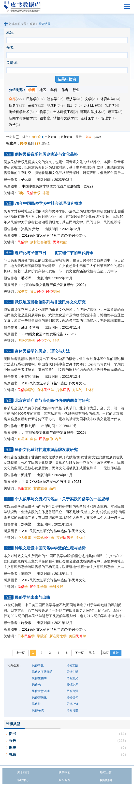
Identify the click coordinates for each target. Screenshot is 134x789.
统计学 (74, 105)
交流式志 (43, 538)
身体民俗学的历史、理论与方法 (42, 351)
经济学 (74, 99)
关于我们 (23, 772)
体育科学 (110, 99)
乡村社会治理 (40, 242)
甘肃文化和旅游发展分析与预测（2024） (53, 482)
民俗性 (36, 704)
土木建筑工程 (65, 112)
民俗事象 (38, 665)
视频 (12, 754)
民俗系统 (38, 710)
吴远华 (26, 180)
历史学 (17, 105)
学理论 (26, 390)
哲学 (14, 125)
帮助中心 (23, 780)
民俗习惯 (72, 710)
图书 (12, 734)
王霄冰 (26, 376)
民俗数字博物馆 (42, 672)
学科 (31, 90)
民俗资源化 (39, 697)
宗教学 (36, 105)
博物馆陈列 (26, 340)
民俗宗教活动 (41, 691)
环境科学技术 (92, 112)
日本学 (26, 636)
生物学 (43, 112)
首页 (32, 24)
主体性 (90, 390)
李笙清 (34, 327)
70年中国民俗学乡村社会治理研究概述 (48, 203)
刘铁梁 (26, 524)
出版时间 (51, 137)
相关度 (36, 137)
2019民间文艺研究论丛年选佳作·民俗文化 (54, 235)
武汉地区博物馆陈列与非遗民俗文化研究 (50, 302)
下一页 (79, 653)
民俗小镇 (72, 704)
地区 (42, 90)
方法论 (77, 390)
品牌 (52, 488)
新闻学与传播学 (23, 118)
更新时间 (67, 137)
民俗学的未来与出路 (32, 597)
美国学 (77, 636)
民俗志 (36, 684)
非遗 (46, 193)
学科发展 (56, 587)
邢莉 (24, 426)
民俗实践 (72, 665)
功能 (60, 242)
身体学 (45, 390)
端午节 (22, 291)
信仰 (46, 439)
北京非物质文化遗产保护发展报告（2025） (55, 432)
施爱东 (26, 623)
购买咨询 (64, 780)
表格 (98, 137)
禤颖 (35, 376)
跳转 (116, 653)
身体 (63, 390)
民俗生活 (72, 672)
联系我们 (64, 772)
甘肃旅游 (40, 488)
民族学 (35, 99)
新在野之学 (58, 636)
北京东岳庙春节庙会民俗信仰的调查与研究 (52, 400)
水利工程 (93, 105)
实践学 (65, 538)
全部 (16, 99)
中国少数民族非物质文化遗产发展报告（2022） (58, 186)
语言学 (115, 112)
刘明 (32, 426)
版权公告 (106, 772)
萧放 (35, 229)
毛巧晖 (26, 278)
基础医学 (90, 118)
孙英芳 (26, 229)
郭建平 (26, 475)
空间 (53, 291)
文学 (91, 99)
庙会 (33, 439)
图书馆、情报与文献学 (59, 118)
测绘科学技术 (21, 112)
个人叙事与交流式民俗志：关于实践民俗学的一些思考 (62, 499)
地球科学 (56, 105)
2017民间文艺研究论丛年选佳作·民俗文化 (54, 580)
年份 (53, 90)
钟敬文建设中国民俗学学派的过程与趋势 (50, 548)
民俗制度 (72, 684)
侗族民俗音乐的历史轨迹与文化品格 (46, 154)
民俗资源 (72, 691)
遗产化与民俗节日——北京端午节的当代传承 (54, 253)
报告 (12, 741)
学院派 (42, 636)
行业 (76, 90)
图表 (12, 748)
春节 (58, 439)
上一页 (20, 653)
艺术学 (111, 105)
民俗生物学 (39, 678)
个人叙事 (24, 538)
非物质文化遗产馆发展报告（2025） (50, 334)
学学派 (38, 587)
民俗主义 (72, 678)
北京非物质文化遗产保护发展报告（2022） (55, 285)
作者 (64, 90)
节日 (37, 291)
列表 (88, 137)
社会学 (55, 99)
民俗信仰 (72, 697)
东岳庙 (22, 439)
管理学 (108, 118)
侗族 (20, 193)
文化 (44, 340)
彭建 (24, 327)
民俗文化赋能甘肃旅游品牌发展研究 (46, 450)
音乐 (33, 193)
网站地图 (106, 780)
